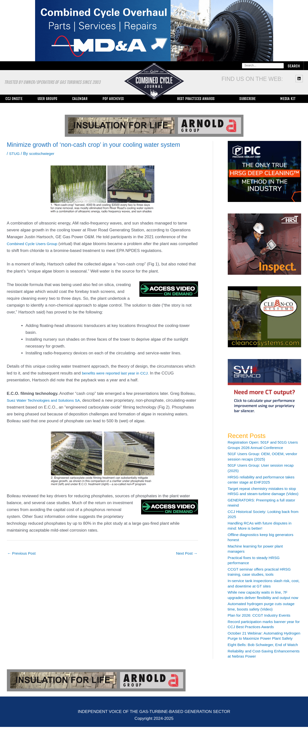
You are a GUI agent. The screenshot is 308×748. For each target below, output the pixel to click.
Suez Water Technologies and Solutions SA (47, 400)
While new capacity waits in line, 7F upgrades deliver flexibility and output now (262, 603)
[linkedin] (299, 78)
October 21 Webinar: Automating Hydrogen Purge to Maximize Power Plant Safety (261, 649)
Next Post (185, 553)
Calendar (79, 98)
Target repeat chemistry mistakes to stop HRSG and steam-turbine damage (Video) (261, 493)
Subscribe (247, 98)
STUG (15, 153)
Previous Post (23, 553)
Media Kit (287, 98)
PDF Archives (113, 98)
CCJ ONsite (13, 98)
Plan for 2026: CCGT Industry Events (263, 625)
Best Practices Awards (195, 98)
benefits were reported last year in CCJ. (118, 373)
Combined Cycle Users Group (34, 243)
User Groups (47, 98)
